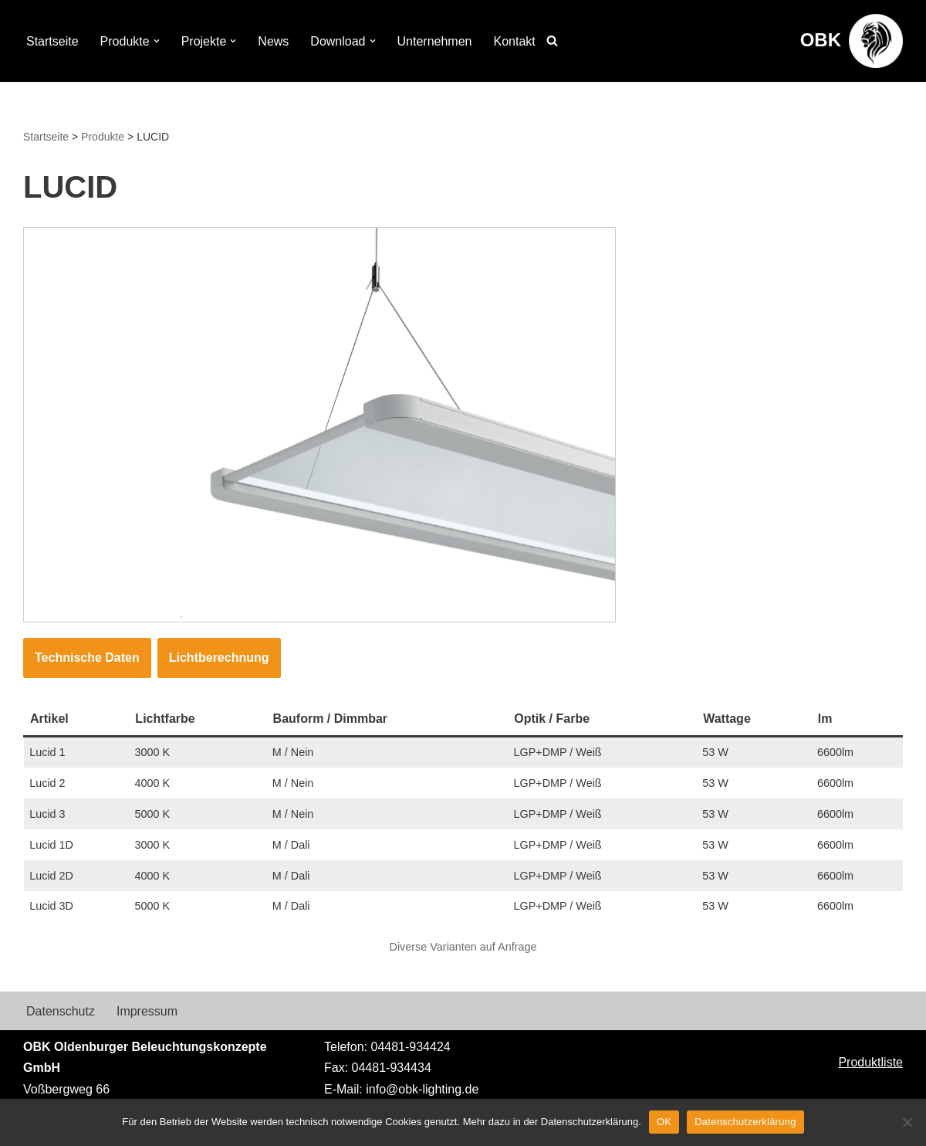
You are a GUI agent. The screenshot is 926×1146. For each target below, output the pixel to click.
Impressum (147, 1011)
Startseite (52, 41)
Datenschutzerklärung (745, 1121)
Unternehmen (434, 41)
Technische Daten (87, 657)
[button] (157, 41)
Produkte (102, 137)
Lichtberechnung (219, 657)
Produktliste (870, 1062)
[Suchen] (552, 40)
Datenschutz (60, 1011)
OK (664, 1121)
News (273, 41)
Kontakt (514, 41)
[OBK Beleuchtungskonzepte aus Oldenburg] (851, 41)
